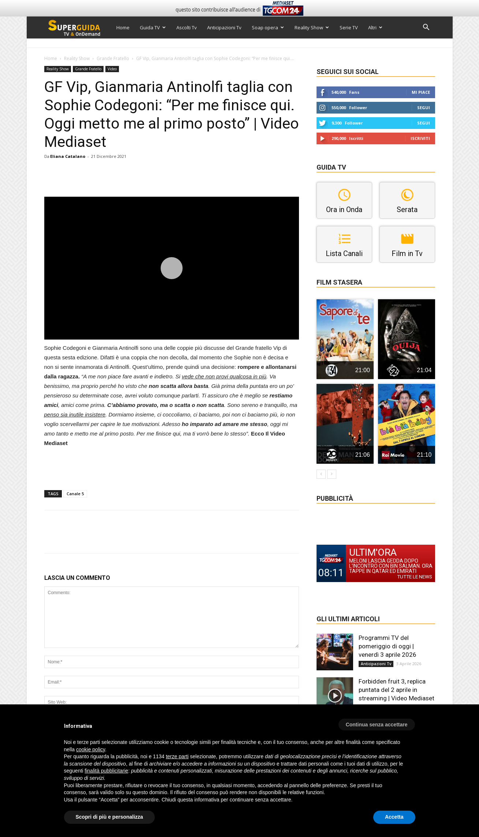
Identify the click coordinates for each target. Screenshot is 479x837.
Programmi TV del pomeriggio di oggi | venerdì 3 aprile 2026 (387, 646)
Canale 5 (75, 493)
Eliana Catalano (67, 156)
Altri (375, 27)
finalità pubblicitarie (106, 771)
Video (112, 68)
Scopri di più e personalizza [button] (109, 817)
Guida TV (153, 27)
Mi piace (421, 92)
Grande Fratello (113, 58)
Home (123, 27)
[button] (426, 28)
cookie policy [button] (90, 749)
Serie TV (349, 27)
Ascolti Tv (186, 27)
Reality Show (312, 27)
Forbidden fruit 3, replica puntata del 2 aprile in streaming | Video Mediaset (396, 690)
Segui (423, 107)
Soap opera (268, 27)
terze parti (177, 756)
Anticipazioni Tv (224, 27)
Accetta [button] (394, 817)
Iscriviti (420, 138)
